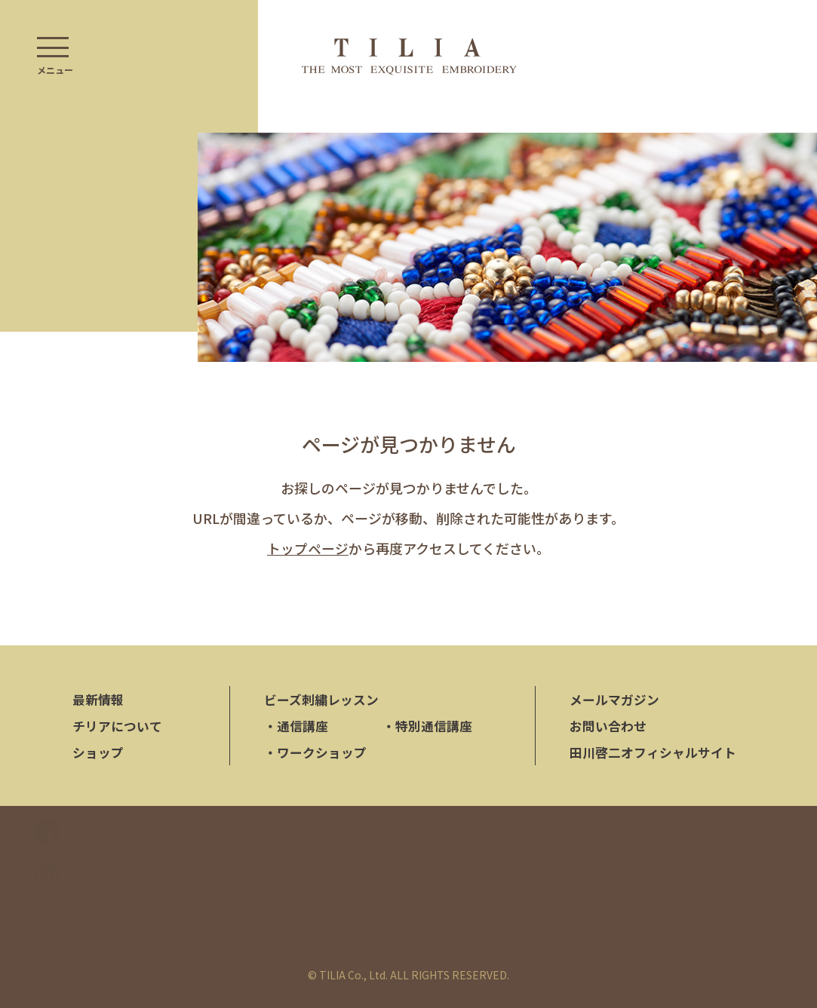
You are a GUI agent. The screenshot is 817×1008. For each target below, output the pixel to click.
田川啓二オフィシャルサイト (653, 752)
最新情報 (98, 700)
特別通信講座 (427, 726)
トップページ (308, 548)
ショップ (98, 752)
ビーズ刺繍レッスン (321, 700)
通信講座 (296, 726)
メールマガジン (614, 700)
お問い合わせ (608, 726)
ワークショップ (315, 752)
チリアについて (117, 726)
